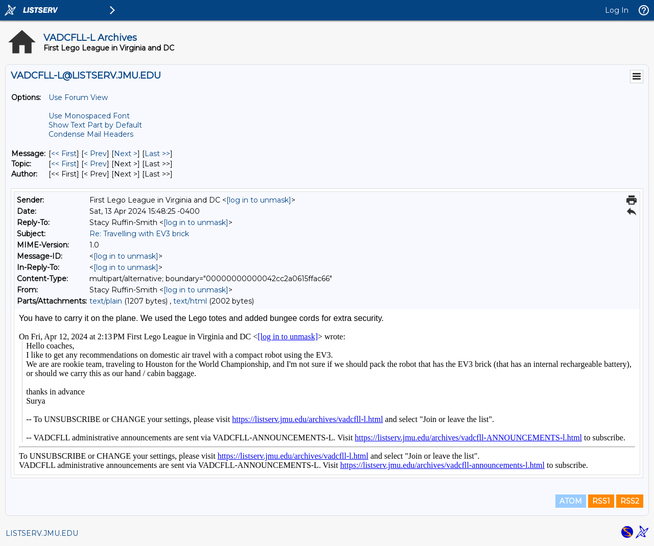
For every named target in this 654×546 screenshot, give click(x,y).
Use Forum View (78, 97)
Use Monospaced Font (89, 115)
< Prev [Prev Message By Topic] (95, 163)
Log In (616, 10)
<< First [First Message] (64, 153)
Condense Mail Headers (91, 134)
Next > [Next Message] (125, 153)
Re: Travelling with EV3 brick (139, 233)
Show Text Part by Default (95, 125)
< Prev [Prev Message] (95, 153)
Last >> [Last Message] (157, 153)
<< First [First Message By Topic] (64, 163)
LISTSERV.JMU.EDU (42, 533)
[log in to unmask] (258, 200)
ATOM (570, 501)
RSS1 (601, 501)
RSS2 (629, 501)
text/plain (105, 301)
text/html (190, 301)
